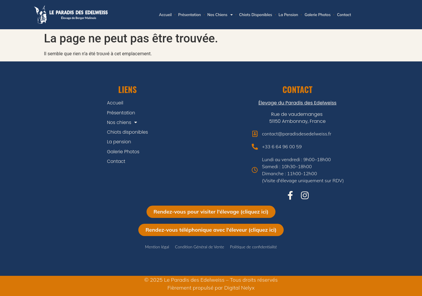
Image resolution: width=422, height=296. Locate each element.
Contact (344, 14)
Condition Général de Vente (199, 246)
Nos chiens (220, 15)
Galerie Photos (317, 14)
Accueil (165, 14)
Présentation (189, 14)
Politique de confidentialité (253, 246)
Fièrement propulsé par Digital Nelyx (210, 287)
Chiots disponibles (255, 14)
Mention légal (157, 246)
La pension (288, 14)
